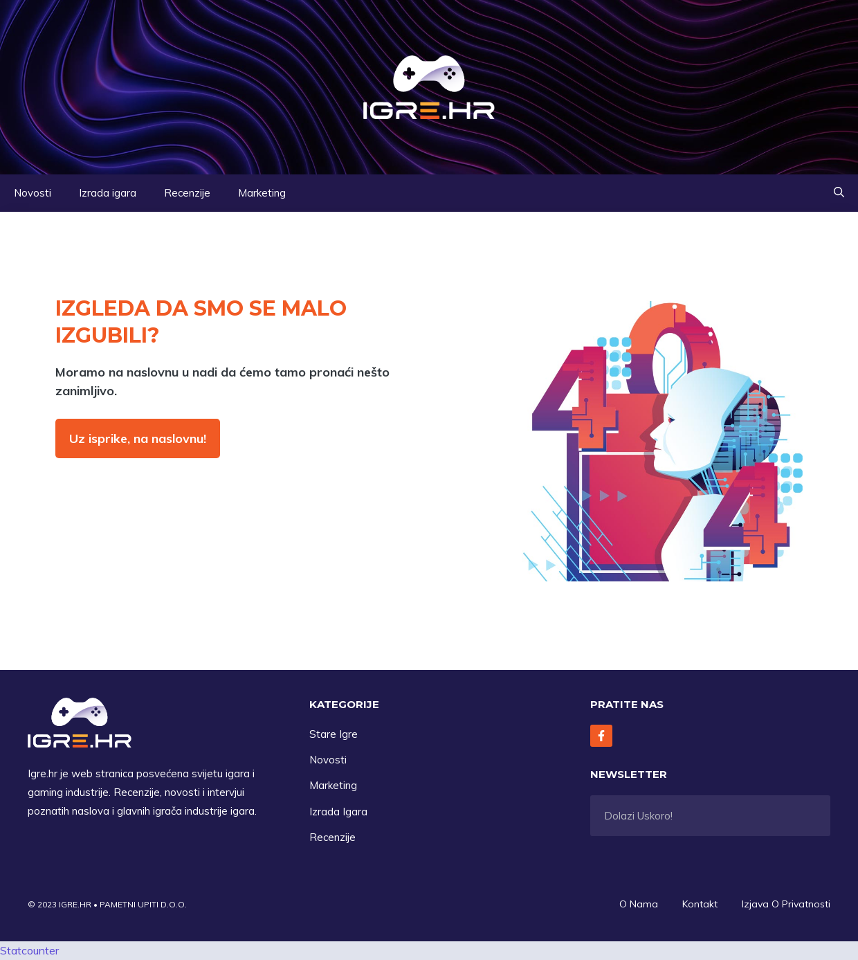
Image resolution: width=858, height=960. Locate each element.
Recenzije (187, 192)
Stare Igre (333, 734)
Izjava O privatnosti (786, 904)
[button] (839, 193)
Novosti (32, 192)
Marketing (262, 192)
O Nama (638, 904)
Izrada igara (107, 192)
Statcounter (29, 950)
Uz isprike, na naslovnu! (137, 438)
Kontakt (700, 904)
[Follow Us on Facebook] (601, 736)
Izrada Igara (338, 811)
